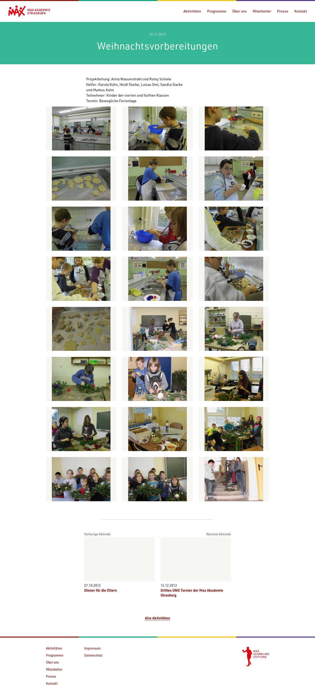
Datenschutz (93, 655)
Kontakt (300, 11)
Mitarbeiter (262, 11)
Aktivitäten (192, 11)
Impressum (92, 648)
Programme (216, 11)
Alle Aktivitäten (157, 618)
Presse (282, 11)
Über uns (239, 11)
